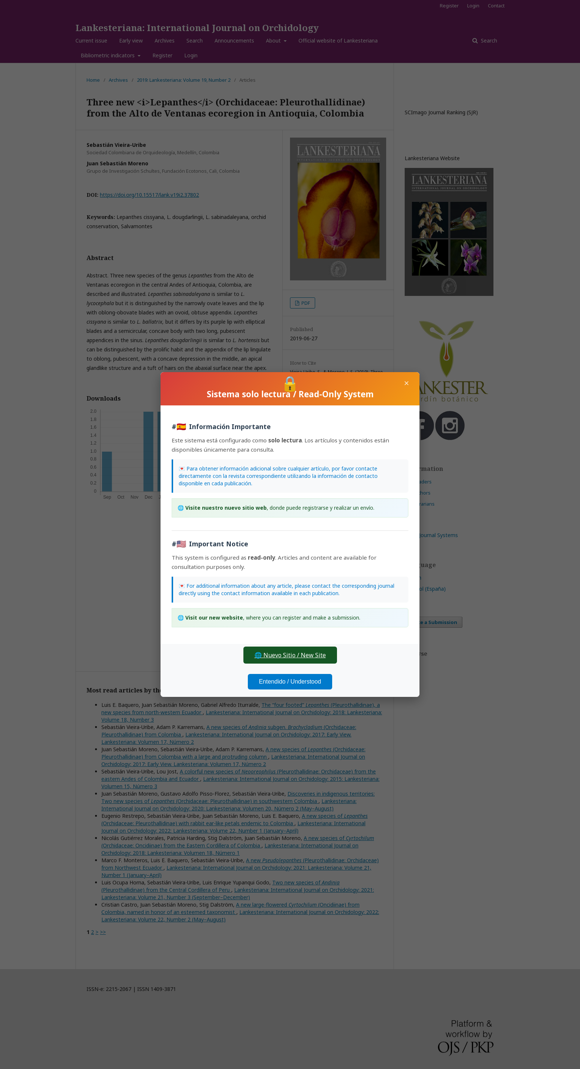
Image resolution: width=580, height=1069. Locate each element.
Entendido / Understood (290, 681)
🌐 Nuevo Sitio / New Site (290, 655)
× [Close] (406, 383)
